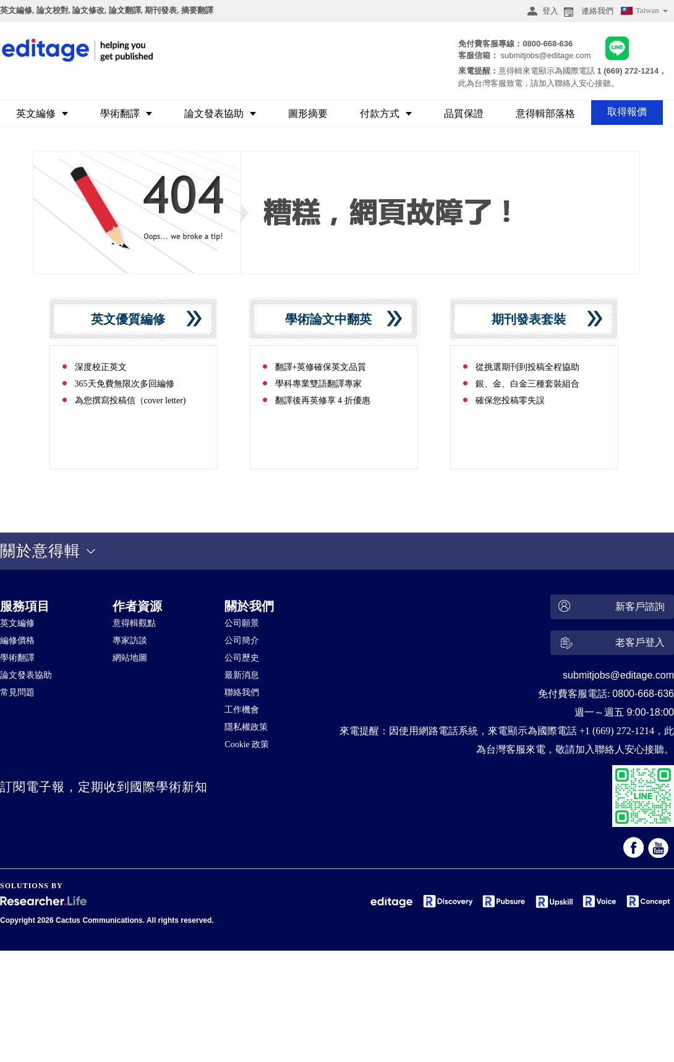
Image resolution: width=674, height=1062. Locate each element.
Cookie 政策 (246, 744)
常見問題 (17, 692)
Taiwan (644, 12)
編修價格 (17, 640)
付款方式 (386, 113)
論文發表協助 (220, 113)
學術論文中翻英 (333, 319)
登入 (541, 11)
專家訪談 (130, 640)
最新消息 (241, 675)
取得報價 (627, 111)
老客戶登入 (610, 644)
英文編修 (42, 113)
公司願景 (241, 623)
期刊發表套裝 (533, 319)
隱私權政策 (246, 727)
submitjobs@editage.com (545, 55)
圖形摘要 (308, 113)
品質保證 (464, 113)
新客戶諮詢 (610, 607)
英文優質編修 (132, 319)
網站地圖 (130, 657)
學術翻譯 (126, 113)
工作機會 (241, 709)
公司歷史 (241, 657)
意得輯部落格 (545, 113)
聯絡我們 (241, 692)
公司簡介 (241, 640)
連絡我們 (587, 11)
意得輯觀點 (134, 623)
